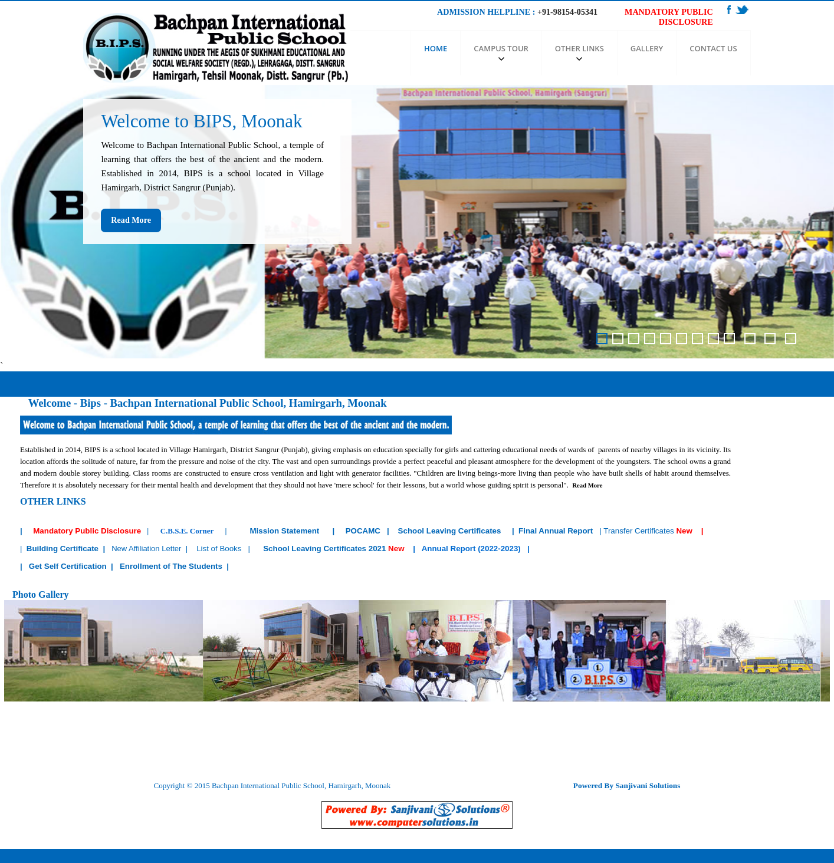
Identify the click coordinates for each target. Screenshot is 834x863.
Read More (131, 220)
